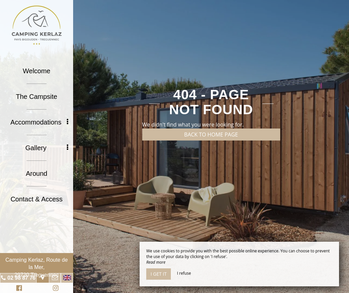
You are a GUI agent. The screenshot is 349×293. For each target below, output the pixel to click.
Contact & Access (37, 199)
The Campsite (37, 96)
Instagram (54, 289)
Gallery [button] (46, 147)
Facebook (18, 289)
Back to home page (211, 134)
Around (37, 173)
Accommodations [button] (39, 122)
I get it (159, 274)
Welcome (37, 71)
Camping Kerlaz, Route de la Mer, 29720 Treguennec (36, 267)
